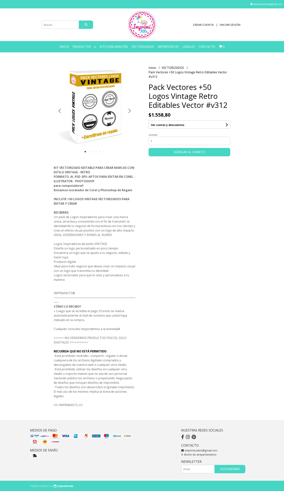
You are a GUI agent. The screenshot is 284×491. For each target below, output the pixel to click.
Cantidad (153, 134)
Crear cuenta (203, 24)
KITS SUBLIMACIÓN (114, 47)
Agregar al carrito (189, 152)
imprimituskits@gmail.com (199, 450)
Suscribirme (230, 469)
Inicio (64, 47)
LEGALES (188, 47)
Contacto (207, 47)
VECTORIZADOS (143, 47)
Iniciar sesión (230, 24)
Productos (84, 46)
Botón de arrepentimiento (198, 454)
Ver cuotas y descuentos (167, 125)
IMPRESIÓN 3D (168, 47)
